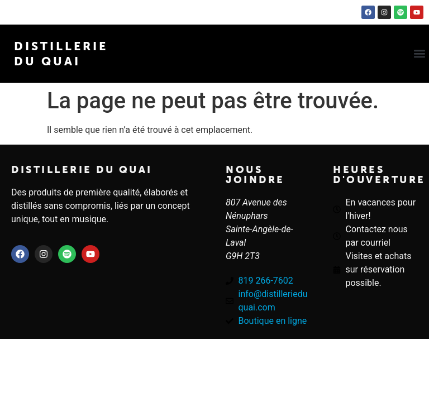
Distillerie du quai (81, 170)
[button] (420, 54)
